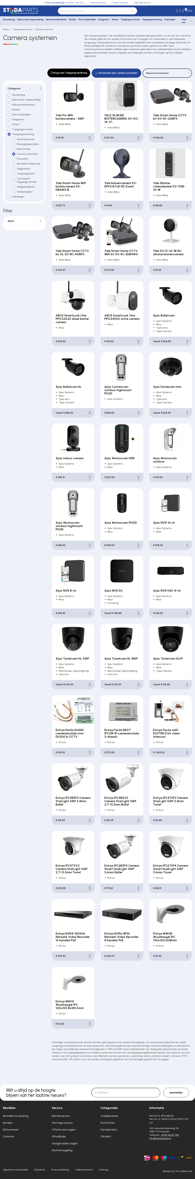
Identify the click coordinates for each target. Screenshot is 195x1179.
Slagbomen (23, 168)
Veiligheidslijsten (26, 186)
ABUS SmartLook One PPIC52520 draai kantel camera (72, 319)
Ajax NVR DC (113, 590)
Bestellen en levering (15, 1116)
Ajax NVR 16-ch (164, 522)
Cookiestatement (84, 1169)
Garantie (8, 1136)
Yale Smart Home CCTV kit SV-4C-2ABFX (169, 116)
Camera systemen (44, 29)
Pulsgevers (103, 19)
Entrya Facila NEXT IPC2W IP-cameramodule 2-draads (121, 733)
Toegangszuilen (26, 173)
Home (6, 29)
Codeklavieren (109, 1116)
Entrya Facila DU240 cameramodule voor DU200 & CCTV (70, 733)
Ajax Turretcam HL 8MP (121, 658)
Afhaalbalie (59, 1136)
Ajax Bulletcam (164, 315)
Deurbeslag (9, 19)
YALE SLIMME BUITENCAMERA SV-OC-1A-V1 (121, 118)
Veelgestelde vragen (65, 1143)
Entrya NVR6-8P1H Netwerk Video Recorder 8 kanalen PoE (121, 937)
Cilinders (106, 1136)
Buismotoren (24, 148)
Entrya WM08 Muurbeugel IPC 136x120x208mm (165, 937)
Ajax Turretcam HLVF (168, 658)
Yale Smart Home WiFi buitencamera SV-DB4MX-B (71, 186)
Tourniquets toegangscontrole (27, 180)
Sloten (115, 19)
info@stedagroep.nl (160, 1138)
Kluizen (72, 19)
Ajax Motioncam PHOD (120, 522)
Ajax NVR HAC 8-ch (167, 590)
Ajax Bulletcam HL (69, 387)
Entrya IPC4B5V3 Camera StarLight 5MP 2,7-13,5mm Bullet (120, 801)
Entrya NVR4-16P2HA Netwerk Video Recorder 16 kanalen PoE (73, 937)
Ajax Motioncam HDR (119, 458)
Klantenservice (61, 1116)
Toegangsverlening (152, 19)
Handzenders (109, 1129)
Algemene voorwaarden (15, 1169)
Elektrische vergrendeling (30, 19)
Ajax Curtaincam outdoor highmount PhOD (118, 390)
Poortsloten (108, 1122)
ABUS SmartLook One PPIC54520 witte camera (121, 317)
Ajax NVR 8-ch (66, 590)
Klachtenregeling (62, 1150)
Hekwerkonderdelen (56, 19)
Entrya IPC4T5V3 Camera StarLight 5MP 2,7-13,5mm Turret (72, 869)
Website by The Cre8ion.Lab (177, 1171)
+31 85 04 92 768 (170, 1135)
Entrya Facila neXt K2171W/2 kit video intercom (166, 733)
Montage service (62, 1122)
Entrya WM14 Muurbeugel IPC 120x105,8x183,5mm (70, 1004)
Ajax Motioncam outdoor (165, 459)
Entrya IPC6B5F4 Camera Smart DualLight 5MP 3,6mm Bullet (121, 869)
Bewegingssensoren (28, 143)
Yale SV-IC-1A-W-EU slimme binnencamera (168, 252)
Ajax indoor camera (69, 458)
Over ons (184, 21)
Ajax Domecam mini (167, 387)
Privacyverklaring (60, 1169)
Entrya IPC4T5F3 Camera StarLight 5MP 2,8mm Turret (170, 801)
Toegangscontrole (130, 19)
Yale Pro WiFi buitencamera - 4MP (70, 116)
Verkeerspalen (25, 191)
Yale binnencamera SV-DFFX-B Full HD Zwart (120, 184)
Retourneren (11, 1129)
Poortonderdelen (87, 19)
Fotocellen (22, 158)
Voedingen (169, 19)
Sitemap (103, 1169)
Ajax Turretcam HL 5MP (72, 658)
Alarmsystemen (26, 139)
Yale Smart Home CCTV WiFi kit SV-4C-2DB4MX (121, 252)
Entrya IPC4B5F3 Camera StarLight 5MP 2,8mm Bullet (73, 801)
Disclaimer (39, 1169)
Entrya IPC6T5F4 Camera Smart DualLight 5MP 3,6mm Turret (170, 869)
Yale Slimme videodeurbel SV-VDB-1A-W (169, 186)
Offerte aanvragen (64, 1129)
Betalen (8, 1122)
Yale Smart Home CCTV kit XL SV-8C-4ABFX (72, 252)
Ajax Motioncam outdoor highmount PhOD (69, 526)
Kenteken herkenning (28, 163)
